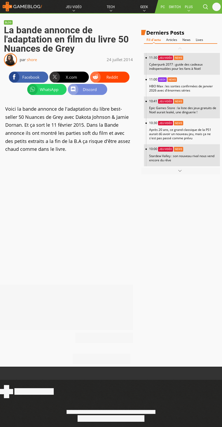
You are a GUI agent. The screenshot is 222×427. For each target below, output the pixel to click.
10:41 (183, 106)
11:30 (183, 63)
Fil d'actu (154, 40)
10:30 (183, 130)
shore (32, 59)
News (186, 40)
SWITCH (175, 7)
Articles (171, 40)
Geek (144, 7)
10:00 (183, 154)
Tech (111, 7)
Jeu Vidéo (74, 7)
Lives (199, 40)
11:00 (183, 85)
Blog (8, 22)
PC (163, 7)
